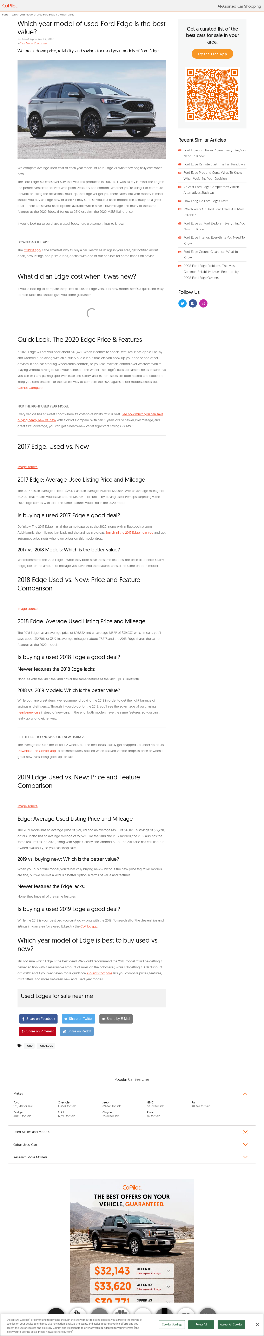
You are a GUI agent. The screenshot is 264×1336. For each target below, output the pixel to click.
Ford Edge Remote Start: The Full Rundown (214, 164)
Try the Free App (212, 54)
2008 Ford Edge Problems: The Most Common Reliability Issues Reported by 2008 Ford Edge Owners (211, 271)
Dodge (22, 1114)
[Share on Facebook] (38, 1019)
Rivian (153, 1114)
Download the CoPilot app (37, 751)
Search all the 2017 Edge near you (129, 532)
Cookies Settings (172, 1324)
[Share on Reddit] (77, 1031)
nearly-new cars (29, 712)
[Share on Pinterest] (37, 1031)
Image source (28, 467)
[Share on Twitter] (78, 1019)
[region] (132, 1325)
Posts (5, 14)
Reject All (201, 1324)
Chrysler (111, 1114)
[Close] (257, 1324)
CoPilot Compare (30, 388)
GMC (156, 1104)
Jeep (112, 1104)
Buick (66, 1114)
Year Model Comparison (34, 43)
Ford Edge (46, 1045)
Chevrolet (67, 1104)
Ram (201, 1104)
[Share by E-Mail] (115, 1019)
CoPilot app (32, 250)
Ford (29, 1045)
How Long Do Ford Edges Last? (206, 201)
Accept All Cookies (231, 1324)
